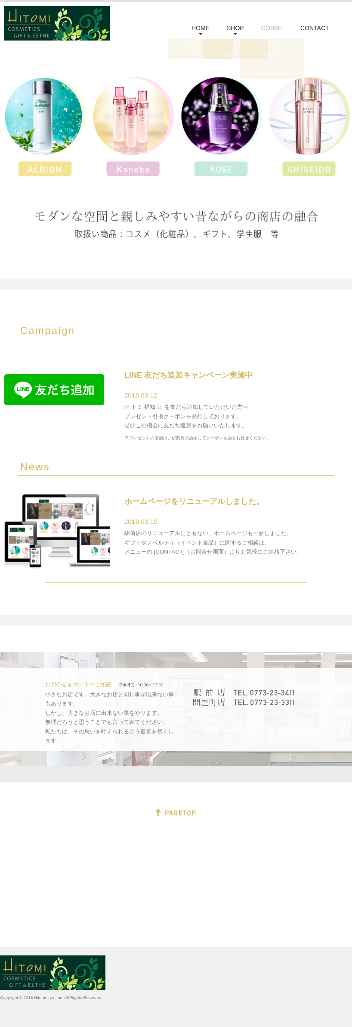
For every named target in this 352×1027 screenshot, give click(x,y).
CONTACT (314, 28)
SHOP (235, 28)
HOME (200, 28)
